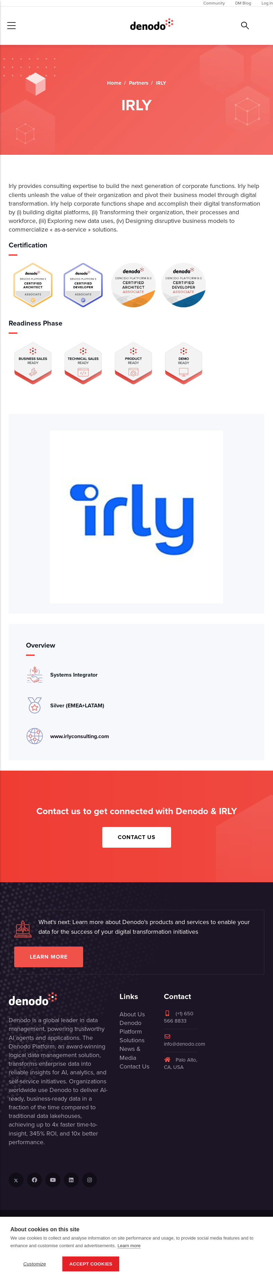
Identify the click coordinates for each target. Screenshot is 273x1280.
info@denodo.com (184, 1041)
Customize (34, 1264)
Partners (138, 83)
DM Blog (243, 3)
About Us (132, 1014)
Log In (267, 3)
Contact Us (137, 837)
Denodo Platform (131, 1027)
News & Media (130, 1053)
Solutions (132, 1040)
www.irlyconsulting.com (79, 736)
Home (114, 83)
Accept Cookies (90, 1264)
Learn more (49, 957)
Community (214, 3)
